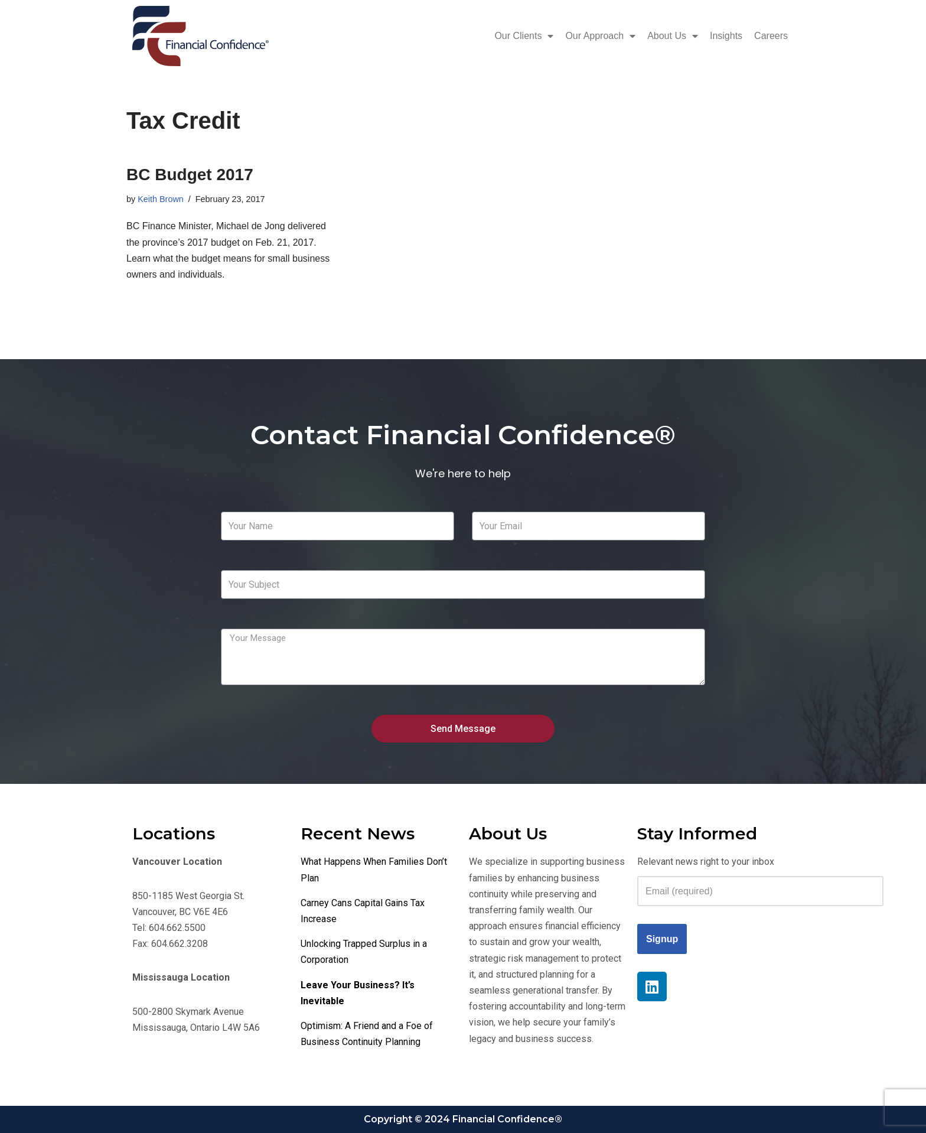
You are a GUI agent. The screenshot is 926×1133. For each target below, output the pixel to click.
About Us (672, 36)
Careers (771, 36)
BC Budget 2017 (189, 174)
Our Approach (600, 36)
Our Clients (523, 36)
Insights (726, 36)
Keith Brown (161, 199)
